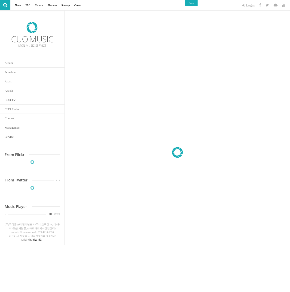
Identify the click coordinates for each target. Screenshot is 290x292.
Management (12, 127)
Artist (8, 81)
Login (248, 5)
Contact (39, 5)
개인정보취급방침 (32, 239)
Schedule (10, 72)
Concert (9, 118)
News (18, 5)
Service (9, 136)
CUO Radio (12, 109)
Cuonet (78, 5)
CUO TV (10, 100)
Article (9, 90)
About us (52, 5)
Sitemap (65, 5)
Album (9, 63)
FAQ (27, 5)
